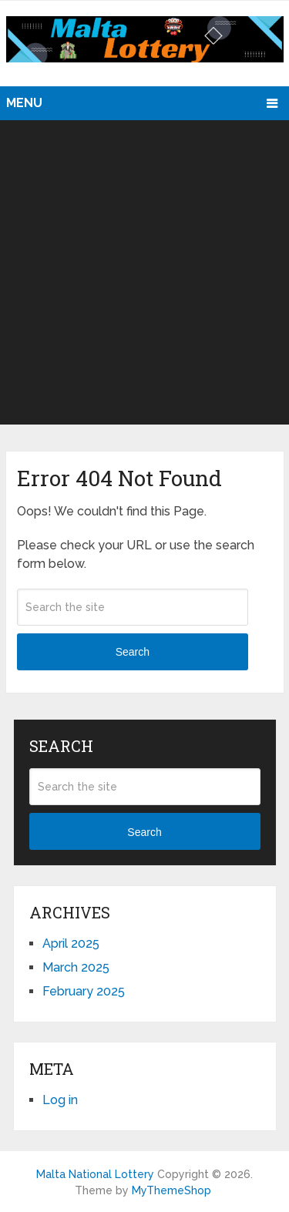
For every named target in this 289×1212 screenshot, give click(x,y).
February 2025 (83, 991)
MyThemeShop (171, 1190)
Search (133, 652)
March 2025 (75, 967)
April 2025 (70, 943)
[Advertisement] (144, 272)
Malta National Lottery (95, 1174)
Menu (24, 103)
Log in (60, 1100)
